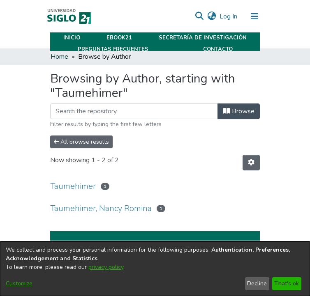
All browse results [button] (81, 142)
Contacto (218, 49)
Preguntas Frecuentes (113, 49)
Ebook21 (119, 37)
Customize (19, 283)
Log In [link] (229, 16)
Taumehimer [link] (73, 186)
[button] (199, 16)
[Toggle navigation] (254, 16)
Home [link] (59, 56)
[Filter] (134, 111)
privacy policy (105, 267)
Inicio (71, 37)
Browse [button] (238, 111)
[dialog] (155, 268)
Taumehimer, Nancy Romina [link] (101, 208)
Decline (257, 283)
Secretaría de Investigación (203, 37)
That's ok (286, 283)
